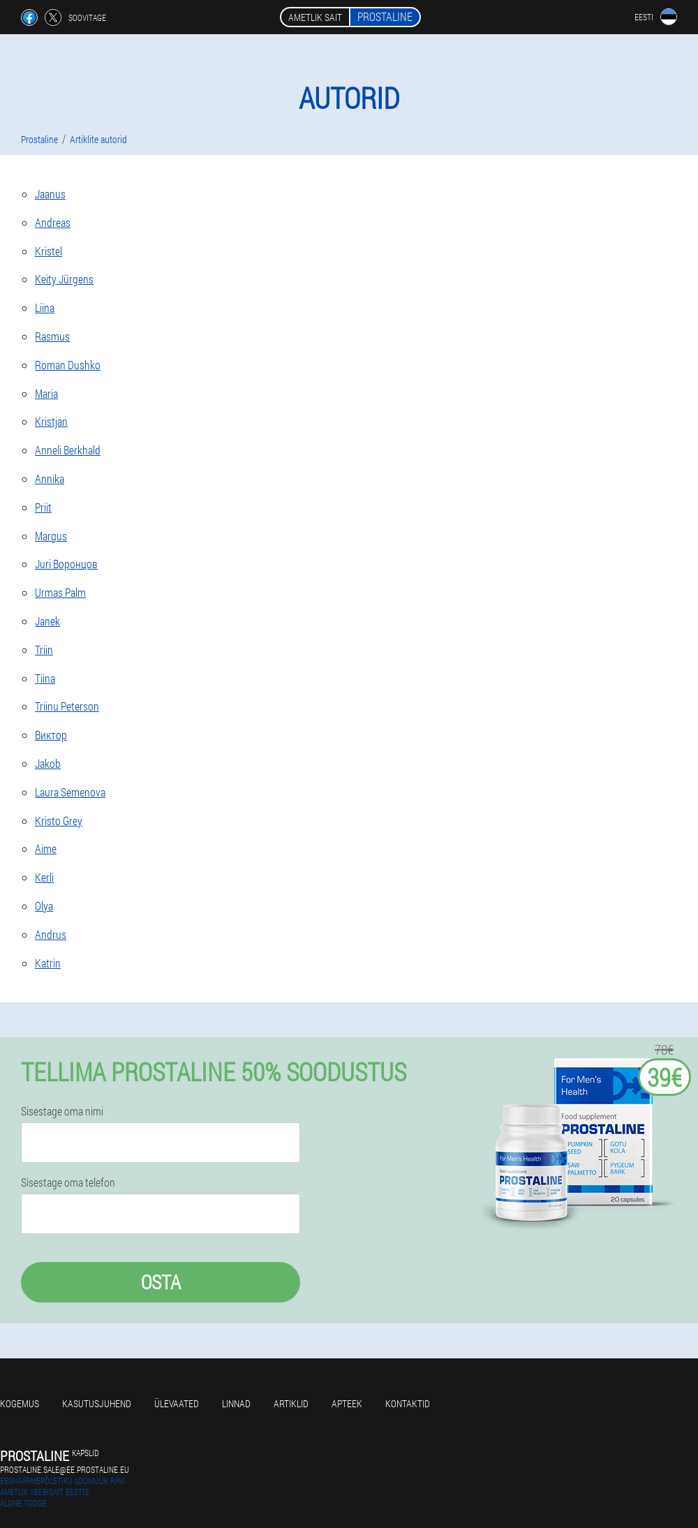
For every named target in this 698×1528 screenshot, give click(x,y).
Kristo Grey (58, 820)
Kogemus (19, 1403)
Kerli (44, 877)
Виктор (51, 734)
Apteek (347, 1403)
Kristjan (51, 421)
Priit (43, 507)
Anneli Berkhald (68, 450)
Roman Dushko (68, 364)
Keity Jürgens (64, 279)
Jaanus (50, 193)
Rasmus (52, 336)
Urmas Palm (60, 592)
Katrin (48, 963)
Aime (46, 848)
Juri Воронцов (66, 563)
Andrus (50, 934)
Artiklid (291, 1403)
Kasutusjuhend (96, 1403)
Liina (44, 307)
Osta (161, 1282)
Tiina (45, 678)
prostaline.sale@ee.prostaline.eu (64, 1469)
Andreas (52, 222)
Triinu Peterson (67, 706)
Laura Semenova (70, 792)
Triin (44, 649)
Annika (49, 478)
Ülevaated (176, 1403)
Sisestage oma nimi (62, 1111)
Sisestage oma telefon (68, 1182)
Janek (47, 621)
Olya (44, 905)
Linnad (236, 1403)
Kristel (48, 251)
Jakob (48, 763)
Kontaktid (407, 1403)
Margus (51, 535)
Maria (46, 393)
